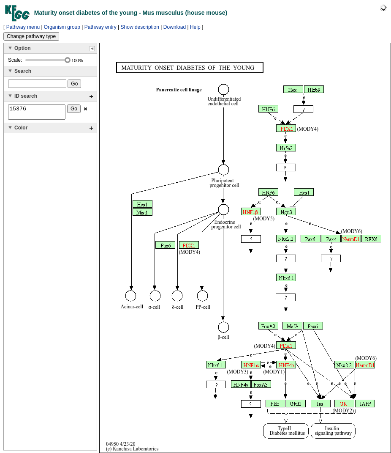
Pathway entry (100, 27)
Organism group (62, 27)
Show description (140, 27)
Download (174, 27)
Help (195, 27)
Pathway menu (23, 27)
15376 (36, 113)
